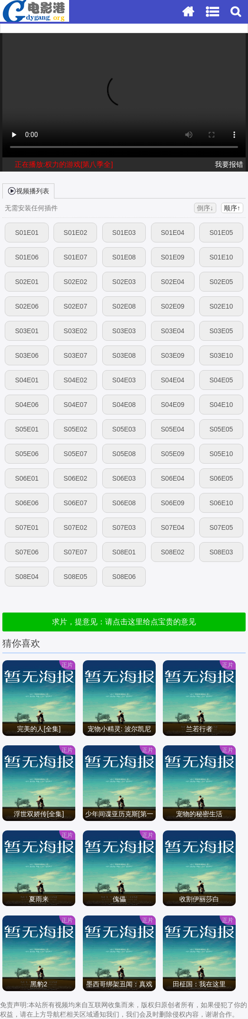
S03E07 (75, 355)
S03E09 (173, 355)
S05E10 (221, 454)
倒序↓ (205, 208)
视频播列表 (28, 190)
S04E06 (27, 404)
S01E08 (124, 257)
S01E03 (124, 232)
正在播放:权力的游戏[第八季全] (64, 164)
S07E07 (75, 552)
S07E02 (75, 527)
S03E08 (124, 355)
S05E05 (221, 429)
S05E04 (173, 429)
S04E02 (75, 380)
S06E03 (124, 478)
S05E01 (27, 429)
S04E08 (124, 404)
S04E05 (221, 380)
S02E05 (221, 281)
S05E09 (173, 454)
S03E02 (75, 331)
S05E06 (27, 454)
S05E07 (75, 454)
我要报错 (229, 164)
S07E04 (173, 527)
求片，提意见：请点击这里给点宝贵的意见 (124, 622)
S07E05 (221, 527)
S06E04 (173, 478)
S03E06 (27, 355)
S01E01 (27, 232)
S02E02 (75, 281)
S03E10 (221, 355)
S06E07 (75, 503)
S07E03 (124, 527)
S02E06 (27, 306)
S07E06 (27, 552)
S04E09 (173, 404)
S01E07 (75, 257)
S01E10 (221, 257)
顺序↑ (232, 208)
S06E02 (75, 478)
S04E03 (124, 380)
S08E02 (173, 552)
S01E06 (27, 257)
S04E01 (27, 380)
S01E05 (221, 232)
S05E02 (75, 429)
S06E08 (124, 503)
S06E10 (221, 503)
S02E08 (124, 306)
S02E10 (221, 306)
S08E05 (75, 576)
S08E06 (124, 576)
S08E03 (221, 552)
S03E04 (173, 331)
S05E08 (124, 454)
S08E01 (124, 552)
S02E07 (75, 306)
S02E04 (173, 281)
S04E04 (173, 380)
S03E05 (221, 331)
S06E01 (27, 478)
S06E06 (27, 503)
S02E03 (124, 281)
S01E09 (173, 257)
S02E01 (27, 281)
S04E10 (221, 404)
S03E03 (124, 331)
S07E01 (27, 527)
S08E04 (27, 576)
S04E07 (75, 404)
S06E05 (221, 478)
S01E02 (75, 232)
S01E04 (173, 232)
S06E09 (173, 503)
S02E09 (173, 306)
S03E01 (27, 331)
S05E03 (124, 429)
